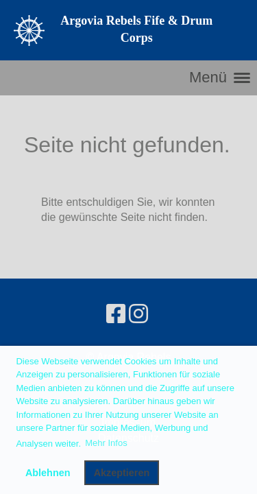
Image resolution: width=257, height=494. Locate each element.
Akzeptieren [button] (122, 472)
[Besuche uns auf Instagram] (138, 314)
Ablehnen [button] (48, 472)
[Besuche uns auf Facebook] (115, 314)
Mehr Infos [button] (106, 443)
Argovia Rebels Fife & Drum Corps (136, 29)
